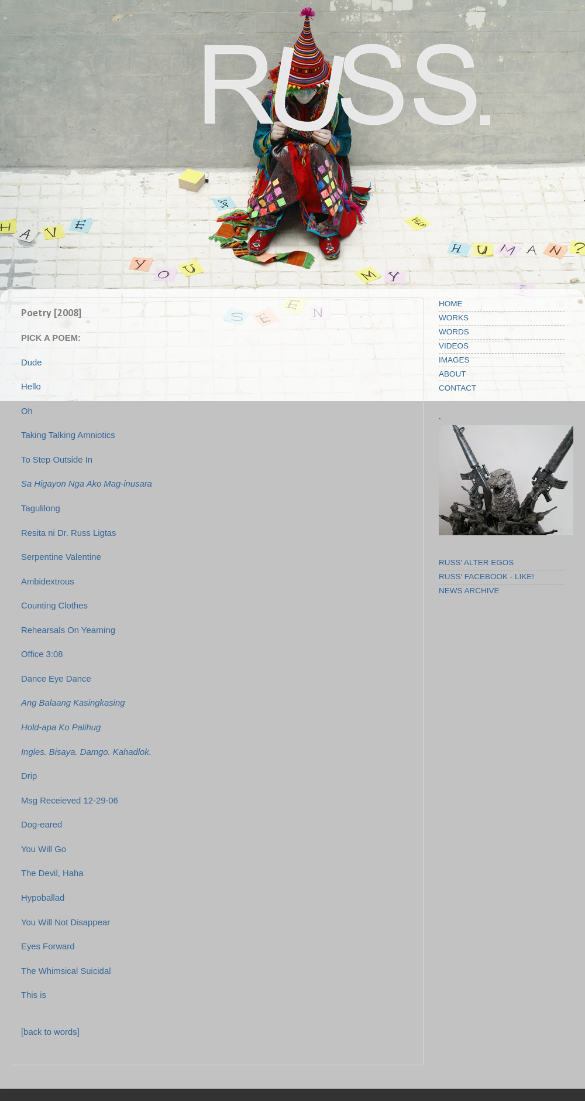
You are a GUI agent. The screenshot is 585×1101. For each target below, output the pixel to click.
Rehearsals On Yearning (68, 630)
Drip (29, 776)
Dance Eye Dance (56, 678)
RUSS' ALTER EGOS (476, 562)
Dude (31, 362)
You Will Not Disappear (65, 922)
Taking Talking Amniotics (68, 435)
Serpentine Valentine (61, 557)
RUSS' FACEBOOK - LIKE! (486, 576)
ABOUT (452, 374)
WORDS (454, 331)
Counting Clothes (54, 605)
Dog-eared (41, 824)
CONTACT (457, 388)
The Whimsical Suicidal (66, 971)
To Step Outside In (56, 459)
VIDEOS (454, 345)
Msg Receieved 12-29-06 (69, 800)
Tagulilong (40, 508)
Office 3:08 (42, 654)
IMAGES (454, 359)
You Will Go (43, 849)
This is (33, 995)
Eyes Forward (48, 946)
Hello (31, 386)
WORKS (454, 317)
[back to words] (50, 1032)
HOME (451, 303)
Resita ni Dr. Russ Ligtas (68, 533)
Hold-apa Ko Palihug (61, 727)
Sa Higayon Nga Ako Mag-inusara (86, 483)
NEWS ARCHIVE (469, 590)
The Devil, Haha (52, 873)
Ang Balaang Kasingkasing (73, 702)
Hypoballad (42, 897)
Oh (27, 411)
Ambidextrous (47, 581)
